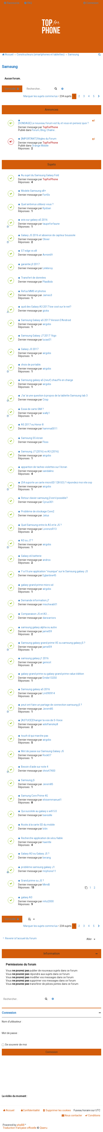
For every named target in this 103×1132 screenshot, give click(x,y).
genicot (47, 662)
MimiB (46, 884)
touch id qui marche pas (34, 735)
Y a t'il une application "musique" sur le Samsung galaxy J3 (54, 571)
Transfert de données (33, 277)
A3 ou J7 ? (27, 540)
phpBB (20, 1124)
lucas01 (47, 339)
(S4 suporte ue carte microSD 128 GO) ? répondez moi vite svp (56, 482)
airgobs (47, 324)
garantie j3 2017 (30, 264)
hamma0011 (50, 428)
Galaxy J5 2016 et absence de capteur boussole (48, 235)
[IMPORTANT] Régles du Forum (38, 138)
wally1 (46, 413)
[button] (98, 96)
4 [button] (89, 96)
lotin (45, 828)
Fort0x (46, 194)
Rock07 (47, 755)
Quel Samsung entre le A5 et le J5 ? (41, 524)
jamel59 (47, 631)
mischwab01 (50, 604)
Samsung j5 (28, 780)
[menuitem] (28, 3)
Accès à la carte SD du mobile (38, 824)
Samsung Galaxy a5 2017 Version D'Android (46, 320)
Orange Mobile (40, 145)
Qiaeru (43, 1127)
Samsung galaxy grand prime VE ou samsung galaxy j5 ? (53, 642)
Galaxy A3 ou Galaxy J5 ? (35, 853)
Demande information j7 (35, 600)
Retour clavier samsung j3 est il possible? (44, 497)
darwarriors (49, 617)
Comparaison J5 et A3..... (35, 613)
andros (47, 559)
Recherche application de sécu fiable (42, 838)
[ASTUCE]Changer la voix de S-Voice (42, 720)
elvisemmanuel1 (52, 799)
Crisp (45, 399)
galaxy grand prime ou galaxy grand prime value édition (52, 673)
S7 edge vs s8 (29, 250)
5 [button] (93, 96)
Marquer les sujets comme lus (40, 96)
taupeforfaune (51, 223)
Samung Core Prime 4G (34, 795)
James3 (47, 295)
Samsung (10, 66)
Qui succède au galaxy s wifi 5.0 (39, 811)
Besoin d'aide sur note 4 (34, 766)
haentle (47, 842)
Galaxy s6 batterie (31, 555)
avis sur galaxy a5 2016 (34, 219)
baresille (47, 815)
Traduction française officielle (19, 1127)
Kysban (47, 208)
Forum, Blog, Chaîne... (44, 130)
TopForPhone (50, 127)
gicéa (46, 310)
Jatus (46, 515)
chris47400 (49, 770)
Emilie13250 (50, 677)
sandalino (48, 471)
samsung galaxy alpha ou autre (39, 627)
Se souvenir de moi (16, 1044)
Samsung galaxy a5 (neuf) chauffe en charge (47, 380)
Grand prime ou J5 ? (32, 880)
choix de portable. (31, 364)
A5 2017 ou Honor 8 (32, 424)
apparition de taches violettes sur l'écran (44, 467)
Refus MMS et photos (33, 291)
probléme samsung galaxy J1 (38, 867)
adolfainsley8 (50, 724)
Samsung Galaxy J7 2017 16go (38, 335)
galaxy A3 (26, 897)
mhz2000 (48, 901)
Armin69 (48, 254)
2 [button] (79, 96)
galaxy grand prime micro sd (37, 584)
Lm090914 (49, 693)
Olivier (46, 239)
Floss (45, 442)
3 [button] (84, 96)
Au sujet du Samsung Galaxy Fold (40, 175)
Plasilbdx (48, 281)
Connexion (9, 1012)
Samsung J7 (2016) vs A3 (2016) (40, 451)
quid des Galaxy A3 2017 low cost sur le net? (46, 306)
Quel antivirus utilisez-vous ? (37, 204)
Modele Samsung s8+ (33, 190)
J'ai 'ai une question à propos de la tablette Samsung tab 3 (54, 395)
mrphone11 (49, 871)
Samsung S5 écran (32, 438)
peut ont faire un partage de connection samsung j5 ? (51, 704)
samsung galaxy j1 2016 (35, 658)
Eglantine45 (49, 575)
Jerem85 (48, 708)
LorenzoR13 (50, 528)
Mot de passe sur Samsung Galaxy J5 (42, 751)
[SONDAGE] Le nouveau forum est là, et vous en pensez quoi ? (53, 123)
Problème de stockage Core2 (37, 511)
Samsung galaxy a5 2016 (35, 689)
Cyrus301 (48, 501)
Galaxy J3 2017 (29, 349)
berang (47, 857)
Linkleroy (48, 268)
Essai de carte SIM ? (32, 409)
